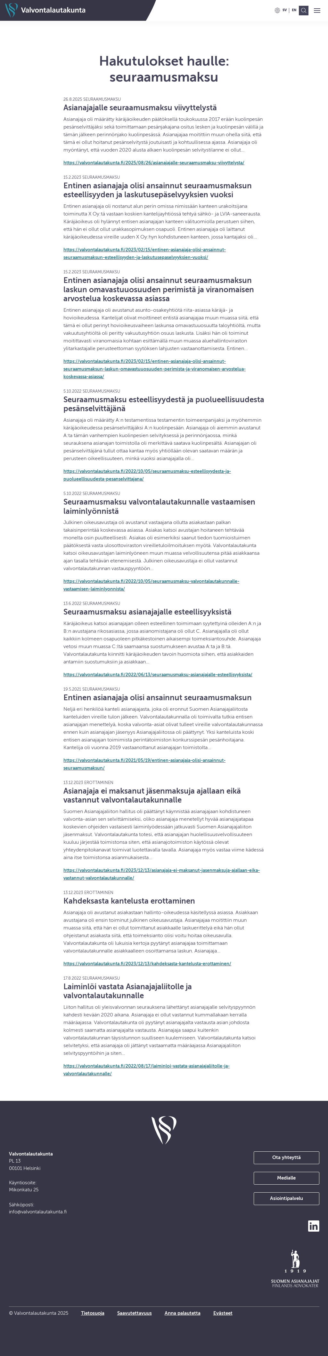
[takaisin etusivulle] (164, 1130)
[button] (317, 11)
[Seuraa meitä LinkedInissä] (313, 1226)
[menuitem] (285, 10)
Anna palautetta (183, 1313)
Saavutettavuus (134, 1313)
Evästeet (223, 1313)
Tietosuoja (92, 1313)
